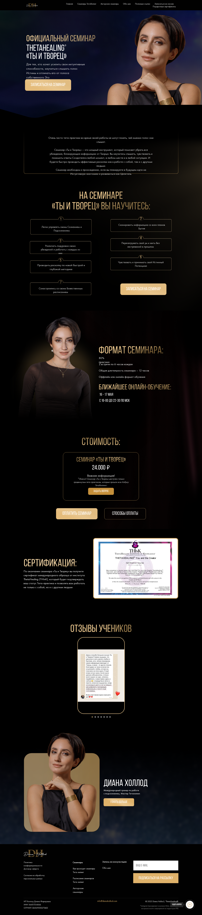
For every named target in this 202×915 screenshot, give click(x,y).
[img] (136, 854)
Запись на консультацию (114, 861)
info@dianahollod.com (107, 901)
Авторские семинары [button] (110, 3)
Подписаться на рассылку (156, 878)
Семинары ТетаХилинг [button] (86, 3)
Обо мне (127, 3)
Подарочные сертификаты (164, 6)
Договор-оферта (31, 868)
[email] (155, 865)
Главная (69, 3)
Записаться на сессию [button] (164, 3)
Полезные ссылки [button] (142, 3)
